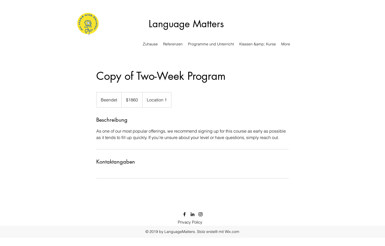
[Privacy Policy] (190, 222)
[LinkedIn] (192, 214)
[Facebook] (184, 214)
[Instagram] (200, 214)
